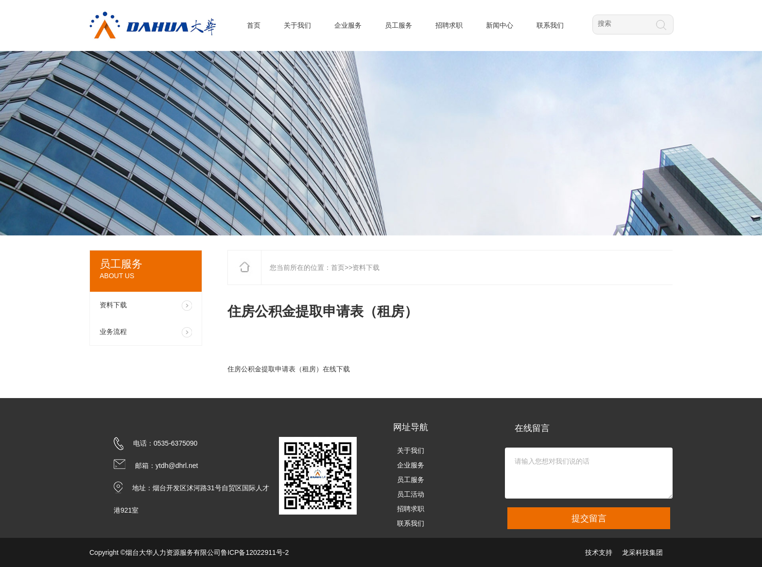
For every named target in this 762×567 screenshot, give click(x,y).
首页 (338, 267)
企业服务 (410, 465)
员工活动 (410, 494)
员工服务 (410, 480)
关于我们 (410, 450)
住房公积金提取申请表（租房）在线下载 (288, 369)
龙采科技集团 (642, 552)
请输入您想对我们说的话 (589, 473)
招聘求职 (410, 509)
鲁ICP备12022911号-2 (255, 552)
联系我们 (410, 523)
